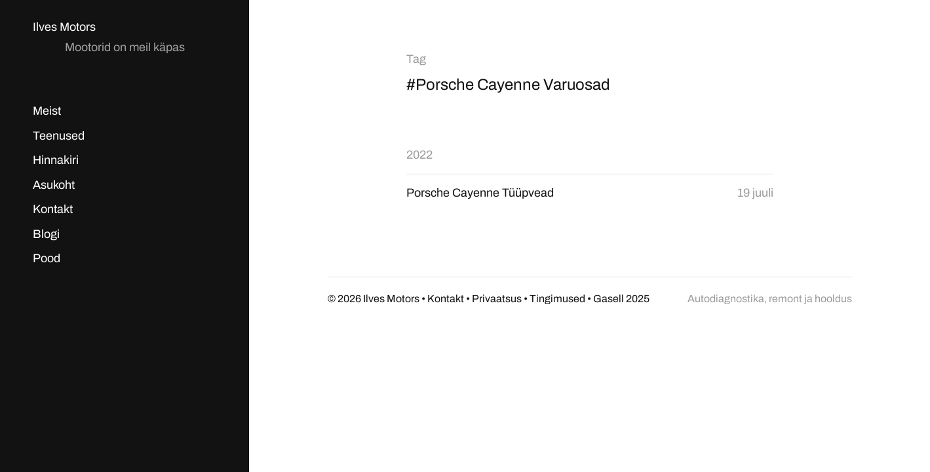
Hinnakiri (56, 160)
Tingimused (557, 298)
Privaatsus (497, 298)
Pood (46, 258)
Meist (47, 110)
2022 (419, 154)
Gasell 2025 (621, 298)
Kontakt (53, 209)
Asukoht (54, 184)
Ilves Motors (64, 26)
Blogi (46, 234)
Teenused (59, 135)
